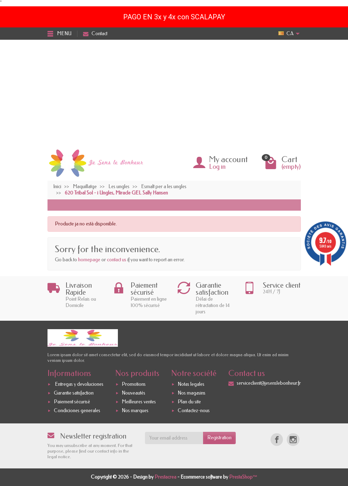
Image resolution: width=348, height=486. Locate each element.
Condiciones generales (77, 411)
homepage (89, 260)
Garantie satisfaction (74, 393)
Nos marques (135, 411)
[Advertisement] (174, 92)
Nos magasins (191, 393)
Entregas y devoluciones (78, 385)
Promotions (134, 385)
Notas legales (191, 385)
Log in (217, 167)
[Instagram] (293, 439)
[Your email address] (174, 438)
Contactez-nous (194, 411)
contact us (116, 260)
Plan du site (189, 402)
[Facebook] (277, 439)
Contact (95, 34)
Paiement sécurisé (72, 402)
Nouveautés (133, 393)
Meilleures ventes (139, 402)
